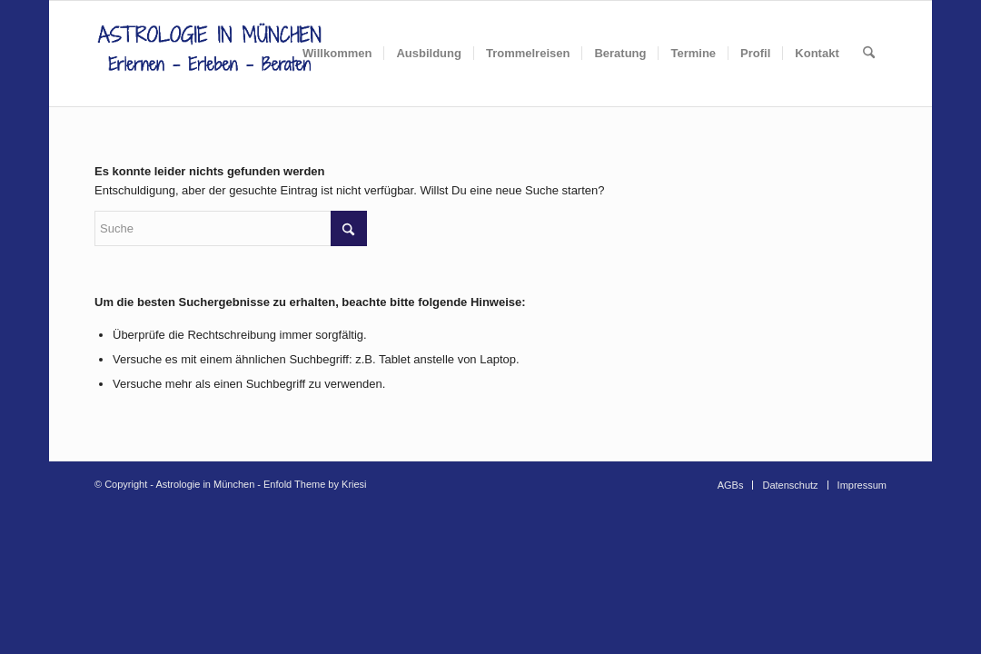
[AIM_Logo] (209, 53)
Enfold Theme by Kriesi (315, 484)
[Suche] (869, 53)
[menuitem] (337, 53)
